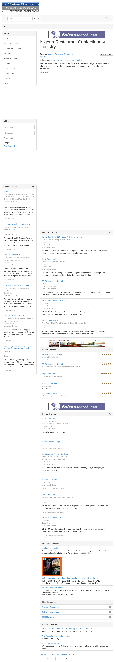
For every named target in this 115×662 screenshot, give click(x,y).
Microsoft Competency (50, 607)
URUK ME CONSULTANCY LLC (54, 301)
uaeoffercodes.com (49, 393)
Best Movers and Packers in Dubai (17, 285)
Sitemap (7, 83)
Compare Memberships (13, 48)
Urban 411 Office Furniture (14, 316)
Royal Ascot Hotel (49, 259)
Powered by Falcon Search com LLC (53, 654)
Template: (51, 659)
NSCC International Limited (52, 281)
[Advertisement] (19, 103)
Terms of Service (10, 68)
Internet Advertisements (51, 643)
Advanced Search (10, 58)
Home (8, 26)
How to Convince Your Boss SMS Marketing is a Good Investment (67, 629)
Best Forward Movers (12, 255)
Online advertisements (50, 612)
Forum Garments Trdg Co (52, 442)
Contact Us (8, 63)
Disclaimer (8, 78)
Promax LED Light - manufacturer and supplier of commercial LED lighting (18, 347)
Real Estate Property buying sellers (69, 60)
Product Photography (50, 548)
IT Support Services (49, 383)
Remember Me (12, 138)
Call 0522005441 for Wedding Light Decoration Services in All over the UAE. (71, 578)
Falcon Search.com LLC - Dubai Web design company (62, 237)
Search (36, 19)
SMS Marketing (48, 617)
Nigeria (50, 54)
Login (107, 18)
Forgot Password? (10, 146)
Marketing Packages (11, 43)
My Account (8, 53)
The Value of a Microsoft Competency (56, 636)
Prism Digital (8, 191)
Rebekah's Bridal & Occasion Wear (17, 224)
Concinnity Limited (49, 494)
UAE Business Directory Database (55, 454)
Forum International (49, 418)
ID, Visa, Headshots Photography (54, 588)
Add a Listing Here (106, 54)
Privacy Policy (9, 73)
